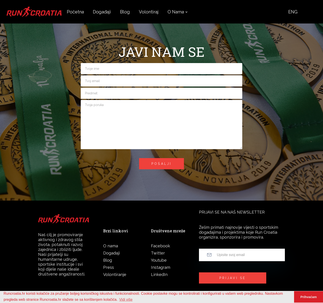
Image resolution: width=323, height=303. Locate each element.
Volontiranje (114, 274)
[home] (34, 12)
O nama (176, 12)
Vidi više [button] (125, 299)
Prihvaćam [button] (308, 297)
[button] (175, 12)
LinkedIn (159, 274)
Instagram (160, 267)
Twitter (158, 253)
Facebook (160, 246)
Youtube (159, 260)
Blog (107, 260)
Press (108, 267)
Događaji (111, 253)
